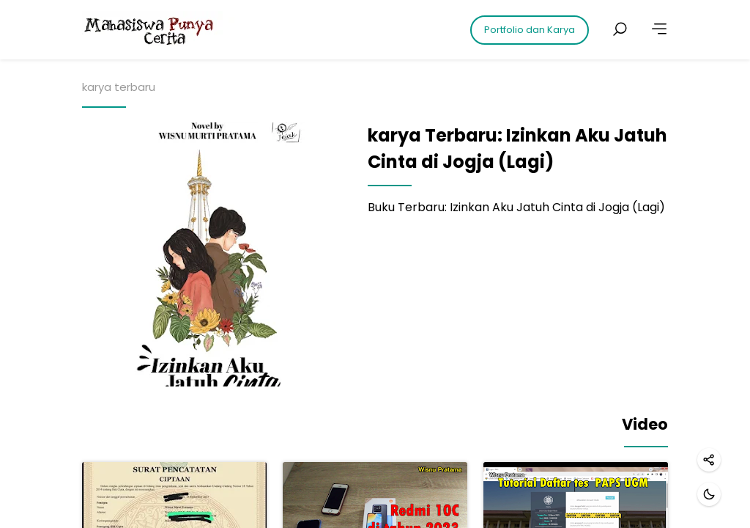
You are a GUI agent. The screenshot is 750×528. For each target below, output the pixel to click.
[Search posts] (619, 29)
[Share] (709, 460)
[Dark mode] (709, 494)
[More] (659, 29)
